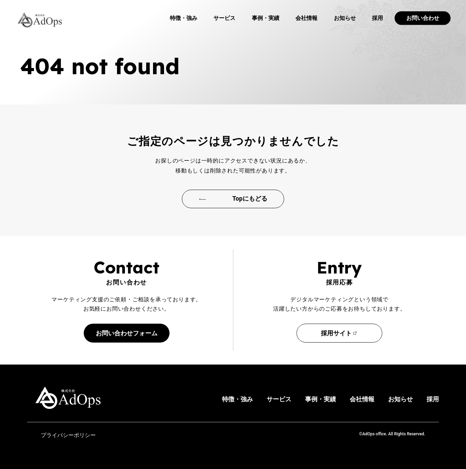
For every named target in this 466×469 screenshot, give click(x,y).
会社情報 (306, 18)
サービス (224, 18)
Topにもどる (249, 198)
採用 (377, 18)
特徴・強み (183, 18)
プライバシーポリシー (68, 435)
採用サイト (336, 333)
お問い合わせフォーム (127, 333)
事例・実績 (265, 18)
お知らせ (345, 18)
